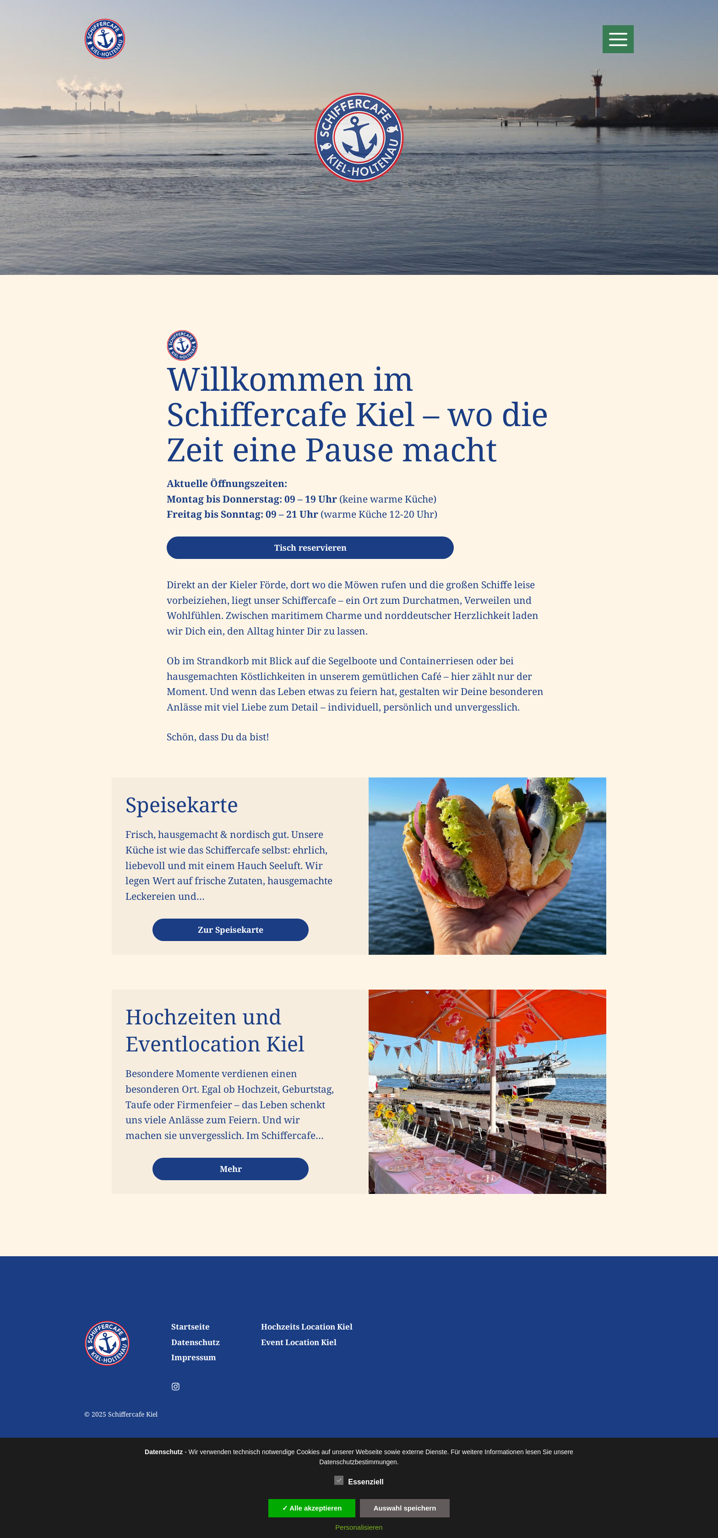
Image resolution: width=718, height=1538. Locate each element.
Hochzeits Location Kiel (307, 1326)
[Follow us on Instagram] (175, 1386)
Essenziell (358, 1480)
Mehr (231, 1168)
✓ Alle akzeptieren (312, 1508)
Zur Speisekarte (230, 929)
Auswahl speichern (405, 1508)
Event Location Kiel (299, 1342)
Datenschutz (195, 1342)
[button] (618, 39)
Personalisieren (358, 1527)
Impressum (193, 1357)
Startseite (190, 1326)
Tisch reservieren (310, 547)
